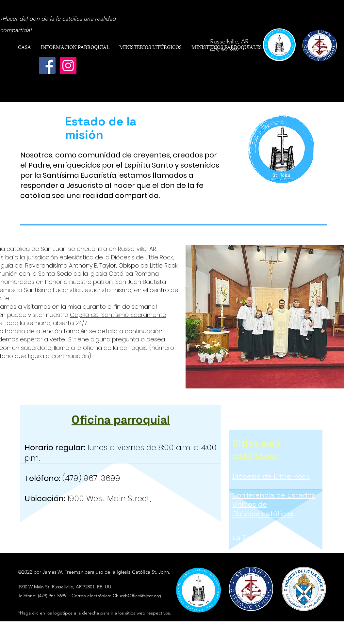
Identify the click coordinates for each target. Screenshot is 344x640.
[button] (75, 47)
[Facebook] (47, 65)
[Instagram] (68, 65)
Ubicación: (45, 498)
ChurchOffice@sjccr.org (137, 596)
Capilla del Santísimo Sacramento (118, 315)
